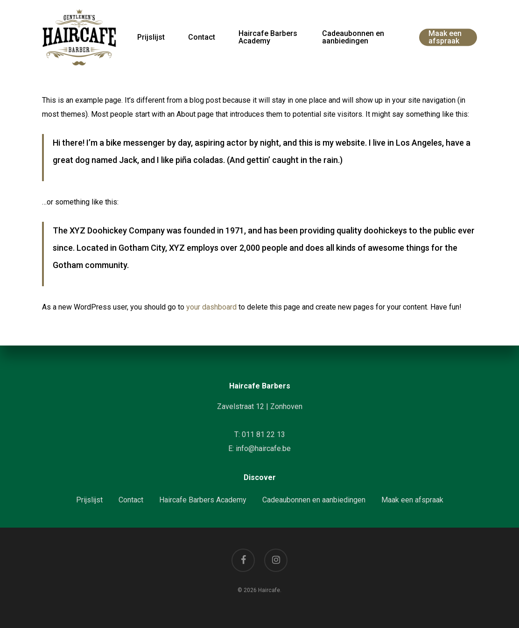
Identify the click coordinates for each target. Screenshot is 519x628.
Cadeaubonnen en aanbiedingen (313, 499)
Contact (131, 499)
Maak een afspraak (412, 499)
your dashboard (211, 307)
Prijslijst (89, 499)
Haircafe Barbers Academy (202, 499)
